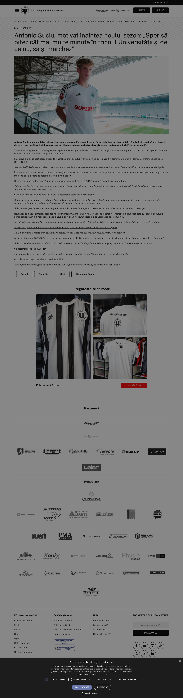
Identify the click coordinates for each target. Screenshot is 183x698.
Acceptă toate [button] (82, 687)
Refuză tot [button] (102, 687)
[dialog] (91, 678)
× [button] (180, 661)
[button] (91, 693)
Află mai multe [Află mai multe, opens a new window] (101, 674)
